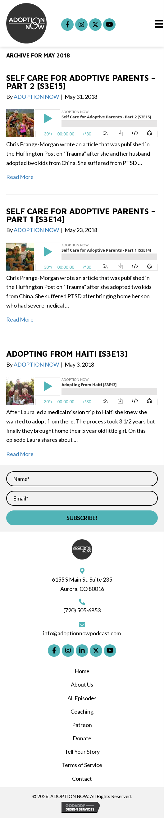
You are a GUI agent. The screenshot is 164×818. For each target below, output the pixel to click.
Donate (82, 738)
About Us (82, 684)
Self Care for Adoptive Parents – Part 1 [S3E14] (81, 215)
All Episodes (82, 698)
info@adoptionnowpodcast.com (82, 633)
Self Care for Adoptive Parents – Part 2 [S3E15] (81, 81)
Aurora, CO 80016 (82, 588)
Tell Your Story (82, 751)
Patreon (82, 724)
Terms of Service (82, 764)
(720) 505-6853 (82, 610)
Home (82, 671)
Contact (82, 778)
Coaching (82, 711)
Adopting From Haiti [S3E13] (67, 353)
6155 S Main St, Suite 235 (82, 579)
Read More (20, 176)
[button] (67, 24)
